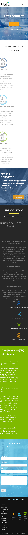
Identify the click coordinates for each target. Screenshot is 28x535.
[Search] (22, 4)
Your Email (4, 462)
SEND (3, 490)
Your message (5, 475)
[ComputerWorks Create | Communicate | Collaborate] (5, 3)
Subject (3, 468)
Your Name (4, 456)
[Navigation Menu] (25, 3)
